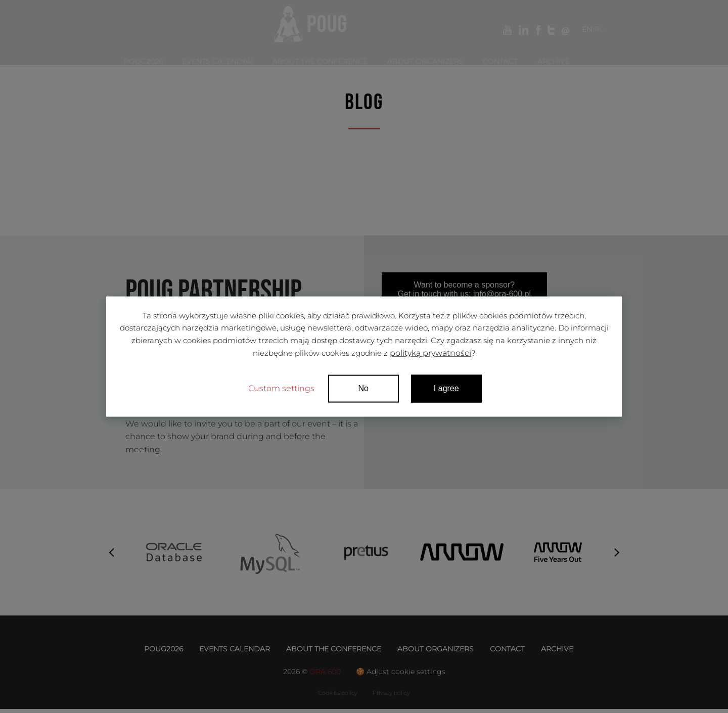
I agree (447, 389)
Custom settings (281, 389)
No (364, 389)
